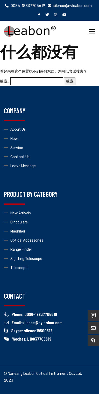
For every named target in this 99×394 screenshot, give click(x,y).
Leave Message (23, 166)
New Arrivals (20, 213)
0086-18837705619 (25, 6)
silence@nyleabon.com (70, 6)
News (14, 139)
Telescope (18, 268)
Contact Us (20, 157)
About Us (18, 129)
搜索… (5, 81)
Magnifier (17, 231)
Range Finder (21, 249)
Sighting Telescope (26, 259)
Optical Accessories (26, 240)
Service (16, 148)
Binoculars (19, 222)
